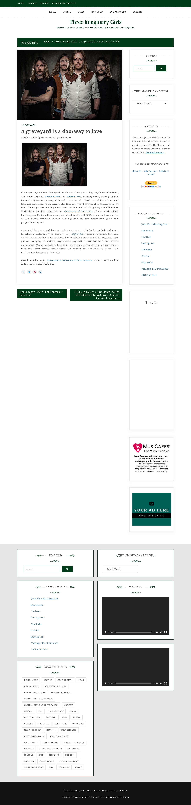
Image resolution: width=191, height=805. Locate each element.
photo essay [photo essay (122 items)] (31, 742)
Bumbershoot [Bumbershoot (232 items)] (32, 686)
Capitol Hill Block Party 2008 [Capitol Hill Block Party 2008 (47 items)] (41, 705)
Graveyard (29, 125)
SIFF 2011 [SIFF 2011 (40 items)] (69, 755)
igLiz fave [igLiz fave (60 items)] (43, 724)
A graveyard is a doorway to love (61, 131)
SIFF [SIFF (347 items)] (41, 755)
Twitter (146, 237)
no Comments (64, 138)
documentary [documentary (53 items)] (55, 711)
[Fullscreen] (165, 632)
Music (67, 12)
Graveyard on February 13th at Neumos (69, 260)
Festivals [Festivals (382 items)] (51, 718)
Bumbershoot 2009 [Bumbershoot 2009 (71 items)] (61, 693)
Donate (32, 3)
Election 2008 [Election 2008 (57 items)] (32, 718)
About (21, 3)
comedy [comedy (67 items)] (68, 705)
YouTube (146, 249)
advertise (150, 171)
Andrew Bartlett (30, 138)
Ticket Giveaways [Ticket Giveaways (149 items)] (34, 767)
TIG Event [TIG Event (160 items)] (64, 767)
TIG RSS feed (149, 275)
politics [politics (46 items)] (29, 749)
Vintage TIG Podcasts (154, 268)
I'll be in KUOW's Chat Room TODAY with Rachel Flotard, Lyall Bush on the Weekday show (97, 295)
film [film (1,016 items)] (64, 718)
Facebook (147, 230)
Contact (97, 12)
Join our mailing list (64, 3)
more (151, 174)
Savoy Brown (53, 196)
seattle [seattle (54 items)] (28, 755)
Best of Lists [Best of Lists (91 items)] (65, 680)
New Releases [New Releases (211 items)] (68, 730)
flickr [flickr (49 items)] (76, 718)
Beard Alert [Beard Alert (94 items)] (31, 680)
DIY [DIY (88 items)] (40, 711)
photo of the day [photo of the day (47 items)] (74, 742)
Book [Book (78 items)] (81, 680)
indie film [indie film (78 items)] (61, 724)
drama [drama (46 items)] (72, 711)
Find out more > (155, 152)
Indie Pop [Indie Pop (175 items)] (77, 724)
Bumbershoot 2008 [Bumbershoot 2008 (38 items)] (34, 693)
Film (81, 12)
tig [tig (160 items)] (51, 767)
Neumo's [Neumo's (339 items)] (51, 730)
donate (136, 171)
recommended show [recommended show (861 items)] (50, 749)
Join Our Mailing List (154, 224)
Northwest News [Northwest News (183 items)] (59, 736)
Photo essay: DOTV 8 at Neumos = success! (41, 293)
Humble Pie (74, 196)
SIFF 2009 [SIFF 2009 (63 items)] (54, 755)
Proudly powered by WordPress (80, 797)
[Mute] (161, 632)
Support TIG (118, 12)
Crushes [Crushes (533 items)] (28, 711)
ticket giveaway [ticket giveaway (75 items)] (69, 761)
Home (52, 12)
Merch (137, 12)
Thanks (44, 3)
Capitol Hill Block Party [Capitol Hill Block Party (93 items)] (38, 699)
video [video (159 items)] (78, 767)
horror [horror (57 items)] (28, 724)
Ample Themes (121, 797)
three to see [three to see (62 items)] (47, 761)
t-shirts (164, 171)
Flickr (145, 256)
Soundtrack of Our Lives (78, 211)
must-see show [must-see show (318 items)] (32, 730)
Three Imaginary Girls (95, 22)
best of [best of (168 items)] (48, 680)
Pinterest (147, 262)
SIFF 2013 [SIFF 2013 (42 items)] (29, 761)
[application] (135, 616)
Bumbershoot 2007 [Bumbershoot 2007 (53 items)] (55, 686)
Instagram (147, 243)
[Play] (105, 632)
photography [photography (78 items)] (51, 742)
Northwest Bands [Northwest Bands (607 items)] (34, 736)
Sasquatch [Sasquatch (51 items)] (73, 749)
